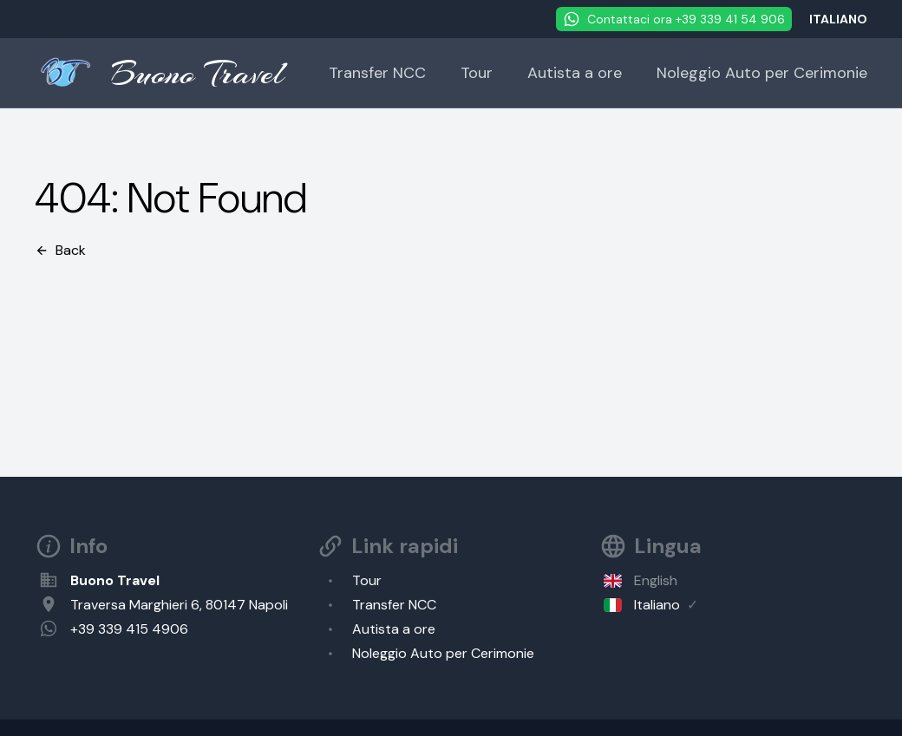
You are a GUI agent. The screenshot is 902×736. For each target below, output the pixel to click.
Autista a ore (574, 72)
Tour (477, 72)
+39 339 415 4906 (129, 629)
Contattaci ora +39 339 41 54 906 (674, 19)
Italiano (657, 605)
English (655, 580)
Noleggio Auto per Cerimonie (762, 72)
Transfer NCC (377, 72)
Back (60, 250)
